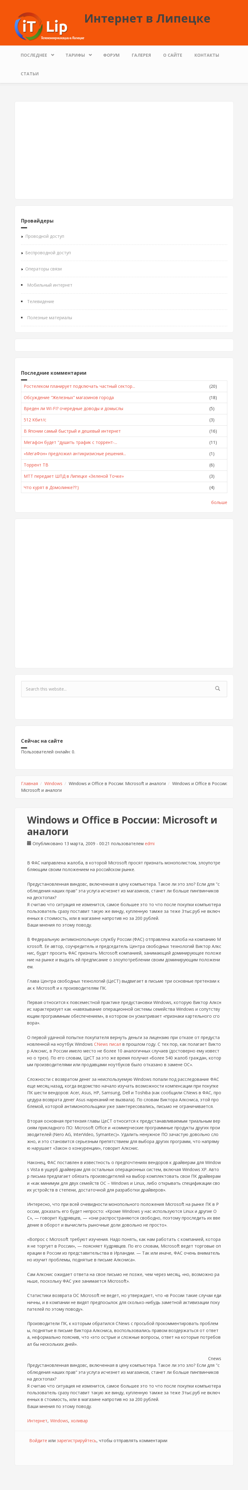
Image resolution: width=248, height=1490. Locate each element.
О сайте (172, 55)
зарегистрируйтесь (76, 1440)
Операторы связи (43, 269)
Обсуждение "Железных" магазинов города (69, 397)
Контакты (206, 55)
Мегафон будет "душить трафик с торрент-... (70, 442)
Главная (29, 783)
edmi (150, 843)
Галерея (141, 55)
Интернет (37, 1421)
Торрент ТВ (36, 465)
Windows (53, 783)
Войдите (38, 1440)
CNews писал (107, 1044)
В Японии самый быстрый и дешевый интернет (72, 431)
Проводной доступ (44, 236)
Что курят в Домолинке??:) (51, 487)
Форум (111, 55)
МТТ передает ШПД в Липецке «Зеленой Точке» (74, 476)
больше (219, 502)
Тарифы (76, 53)
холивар (79, 1421)
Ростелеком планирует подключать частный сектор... (79, 386)
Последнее (35, 53)
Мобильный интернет (49, 285)
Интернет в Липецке (147, 18)
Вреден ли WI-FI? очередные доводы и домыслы (73, 408)
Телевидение (40, 301)
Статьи (30, 74)
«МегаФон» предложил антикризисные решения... (75, 453)
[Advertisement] (124, 150)
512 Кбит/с (35, 420)
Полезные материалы (49, 317)
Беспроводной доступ (48, 252)
